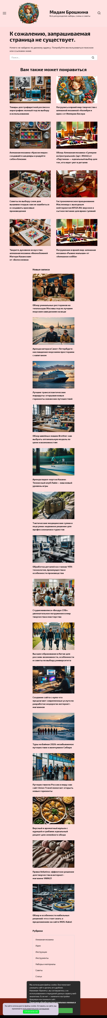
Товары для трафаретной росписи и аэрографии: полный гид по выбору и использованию (30, 110)
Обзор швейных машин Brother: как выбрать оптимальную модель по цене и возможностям (52, 435)
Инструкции (41, 943)
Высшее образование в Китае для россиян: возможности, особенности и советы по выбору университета (53, 651)
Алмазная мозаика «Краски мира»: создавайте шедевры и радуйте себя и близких (29, 155)
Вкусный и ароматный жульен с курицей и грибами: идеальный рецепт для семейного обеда (50, 823)
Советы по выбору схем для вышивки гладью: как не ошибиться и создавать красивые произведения (29, 205)
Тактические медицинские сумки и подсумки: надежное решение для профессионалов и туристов (53, 521)
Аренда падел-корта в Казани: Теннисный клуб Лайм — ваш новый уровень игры (52, 478)
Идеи (38, 937)
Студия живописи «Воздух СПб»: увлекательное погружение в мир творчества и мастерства (52, 608)
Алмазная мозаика (45, 931)
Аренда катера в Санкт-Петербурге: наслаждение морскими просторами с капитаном (53, 349)
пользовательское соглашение (36, 1009)
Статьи (39, 968)
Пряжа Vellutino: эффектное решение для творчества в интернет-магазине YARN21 (53, 867)
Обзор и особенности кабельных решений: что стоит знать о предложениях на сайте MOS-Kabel (52, 910)
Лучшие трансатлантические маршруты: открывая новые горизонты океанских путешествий (52, 392)
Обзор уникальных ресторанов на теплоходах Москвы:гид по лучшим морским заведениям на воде (53, 305)
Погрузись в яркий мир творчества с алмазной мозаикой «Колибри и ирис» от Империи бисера (76, 110)
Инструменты (42, 949)
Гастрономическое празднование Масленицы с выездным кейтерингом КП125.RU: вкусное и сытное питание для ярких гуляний (76, 205)
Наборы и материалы (45, 956)
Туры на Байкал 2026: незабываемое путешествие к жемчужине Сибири (53, 739)
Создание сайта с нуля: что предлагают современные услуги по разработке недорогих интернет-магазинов (53, 696)
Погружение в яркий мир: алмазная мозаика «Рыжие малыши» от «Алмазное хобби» (76, 251)
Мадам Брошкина (69, 11)
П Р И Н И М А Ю (31, 1012)
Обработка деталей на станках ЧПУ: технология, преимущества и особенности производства (52, 564)
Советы (39, 962)
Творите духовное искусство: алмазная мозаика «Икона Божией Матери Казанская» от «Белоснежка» (29, 253)
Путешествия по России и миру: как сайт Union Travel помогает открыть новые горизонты (53, 780)
